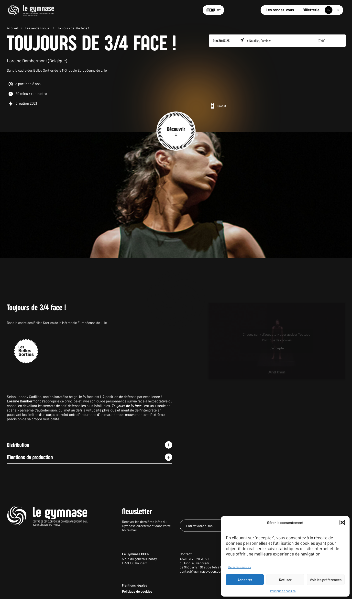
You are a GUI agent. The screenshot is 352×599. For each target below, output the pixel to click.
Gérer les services (239, 567)
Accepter (245, 579)
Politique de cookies (283, 591)
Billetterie (311, 10)
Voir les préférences (325, 579)
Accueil (12, 28)
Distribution (18, 445)
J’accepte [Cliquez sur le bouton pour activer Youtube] (277, 348)
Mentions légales (134, 585)
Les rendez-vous (280, 10)
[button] (342, 522)
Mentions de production (30, 457)
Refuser (285, 579)
